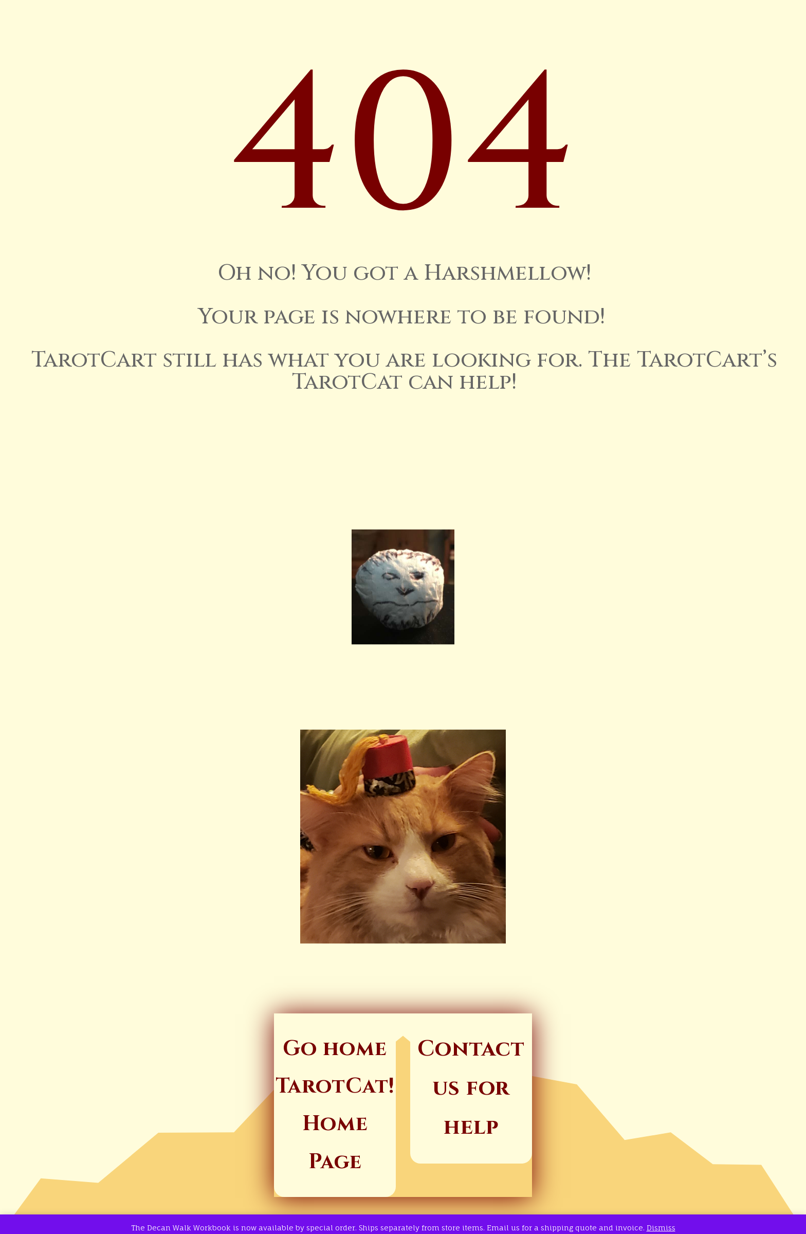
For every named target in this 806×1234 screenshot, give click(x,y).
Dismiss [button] (661, 1227)
